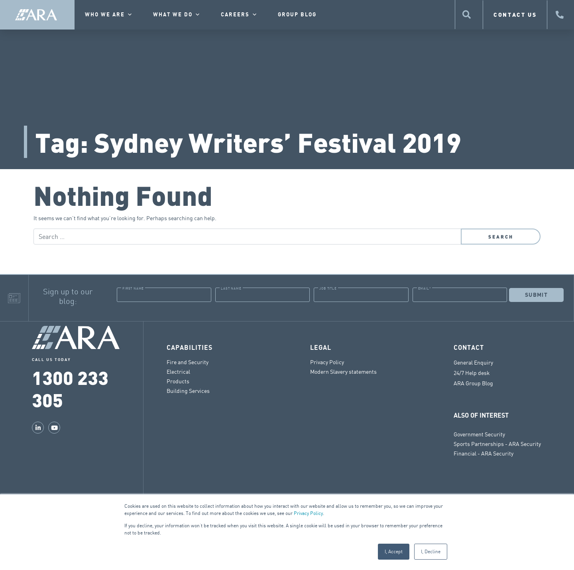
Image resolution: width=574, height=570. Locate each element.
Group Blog (297, 15)
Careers (239, 15)
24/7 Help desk (472, 373)
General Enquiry (473, 363)
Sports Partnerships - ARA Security (497, 443)
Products (178, 381)
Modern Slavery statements (343, 371)
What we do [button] (177, 15)
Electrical (178, 371)
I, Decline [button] (430, 551)
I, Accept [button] (394, 551)
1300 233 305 (70, 388)
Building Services (188, 390)
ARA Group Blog (473, 383)
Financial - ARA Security (483, 453)
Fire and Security (187, 362)
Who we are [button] (109, 15)
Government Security (479, 434)
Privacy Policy (308, 513)
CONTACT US (515, 14)
